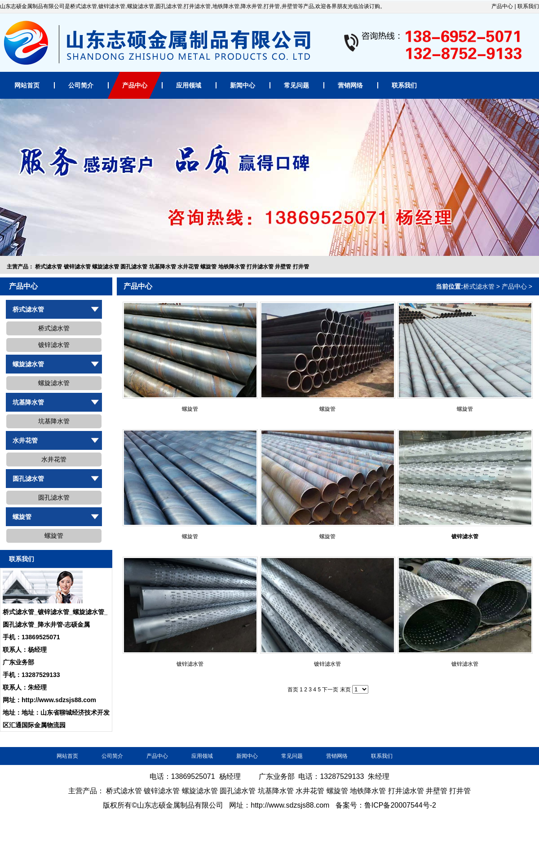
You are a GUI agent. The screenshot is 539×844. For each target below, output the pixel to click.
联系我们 (528, 6)
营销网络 (350, 85)
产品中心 (502, 6)
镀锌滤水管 (77, 267)
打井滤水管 (260, 267)
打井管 (301, 267)
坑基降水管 (162, 267)
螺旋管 (208, 267)
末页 (345, 689)
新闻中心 (242, 85)
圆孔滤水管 (133, 267)
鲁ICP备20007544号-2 (400, 805)
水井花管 (188, 267)
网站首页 (27, 85)
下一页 (330, 689)
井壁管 (283, 267)
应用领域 (188, 85)
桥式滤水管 (48, 267)
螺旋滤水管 (105, 267)
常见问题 (296, 85)
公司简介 (80, 85)
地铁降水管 (231, 267)
